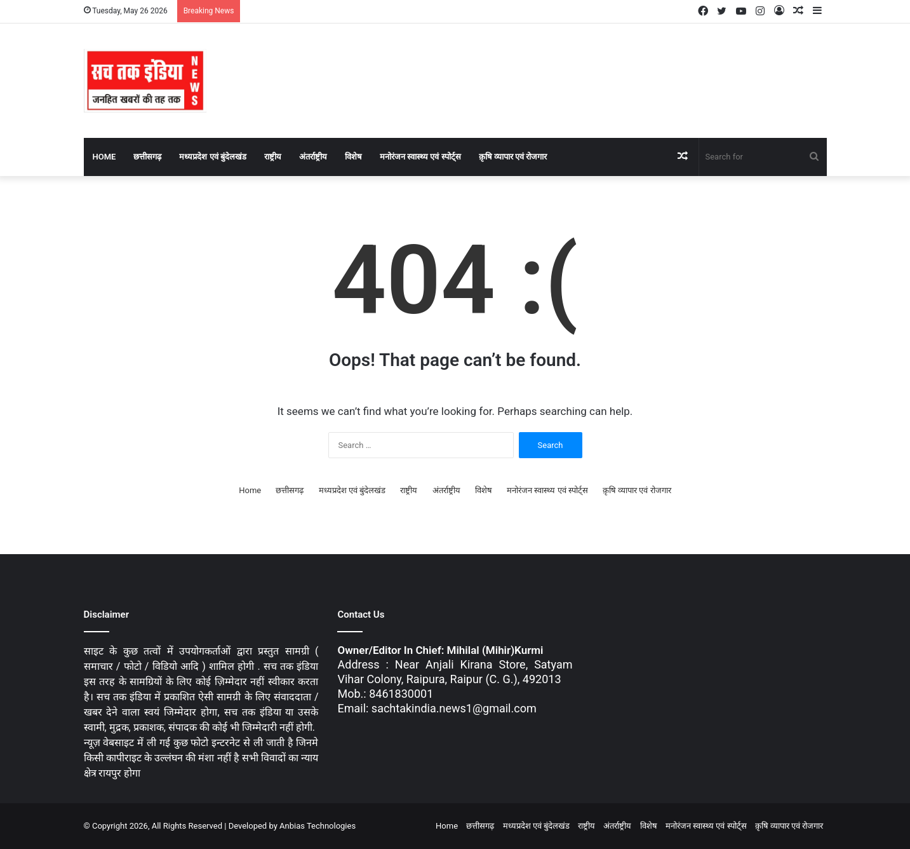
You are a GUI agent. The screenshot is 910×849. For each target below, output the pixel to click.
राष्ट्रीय (272, 156)
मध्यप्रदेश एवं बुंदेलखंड (212, 156)
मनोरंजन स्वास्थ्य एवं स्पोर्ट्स (420, 156)
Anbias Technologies (317, 826)
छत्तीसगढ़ (147, 156)
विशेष (353, 156)
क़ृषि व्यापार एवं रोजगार (513, 156)
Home (104, 156)
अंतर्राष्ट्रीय (313, 156)
